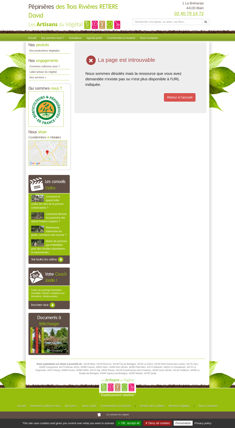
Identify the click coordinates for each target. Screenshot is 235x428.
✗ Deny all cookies (157, 423)
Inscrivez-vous (43, 305)
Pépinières (73, 11)
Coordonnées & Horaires (121, 37)
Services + (71, 405)
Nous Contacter (149, 37)
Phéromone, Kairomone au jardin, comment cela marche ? (48, 231)
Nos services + (37, 77)
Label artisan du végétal (43, 71)
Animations (75, 37)
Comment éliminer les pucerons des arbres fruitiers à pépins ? (49, 218)
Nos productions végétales (44, 50)
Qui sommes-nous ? (52, 37)
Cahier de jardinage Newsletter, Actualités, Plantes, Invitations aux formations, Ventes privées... (48, 293)
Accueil (32, 37)
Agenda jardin (94, 37)
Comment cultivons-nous (45, 405)
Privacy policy (203, 423)
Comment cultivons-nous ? (44, 66)
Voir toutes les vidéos (47, 260)
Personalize (183, 423)
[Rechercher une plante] (167, 22)
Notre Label (89, 405)
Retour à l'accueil (179, 97)
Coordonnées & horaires (116, 405)
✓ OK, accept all (128, 423)
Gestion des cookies (152, 405)
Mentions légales (179, 405)
